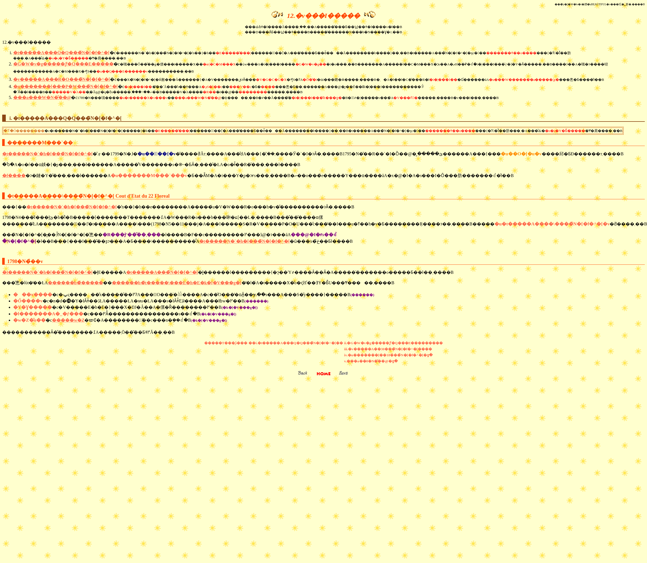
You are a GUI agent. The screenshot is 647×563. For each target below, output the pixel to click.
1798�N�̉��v (25, 261)
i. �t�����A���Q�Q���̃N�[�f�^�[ (65, 118)
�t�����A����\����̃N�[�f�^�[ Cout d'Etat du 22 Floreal (88, 196)
